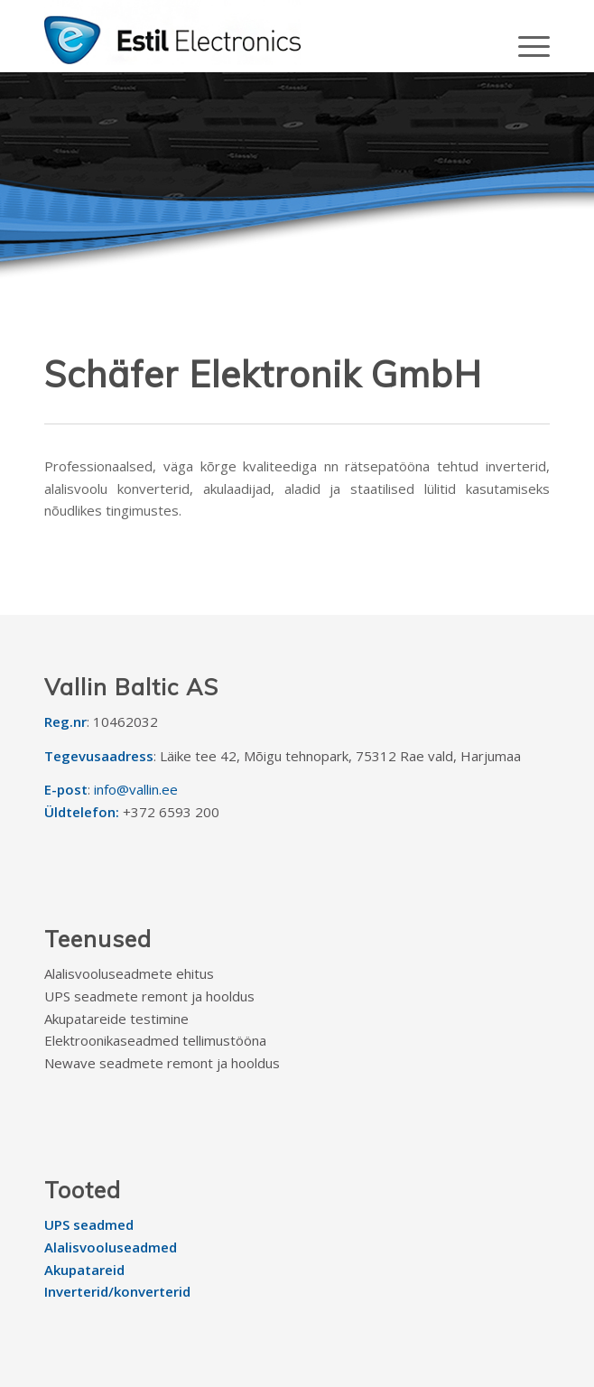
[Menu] (525, 45)
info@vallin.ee (136, 789)
